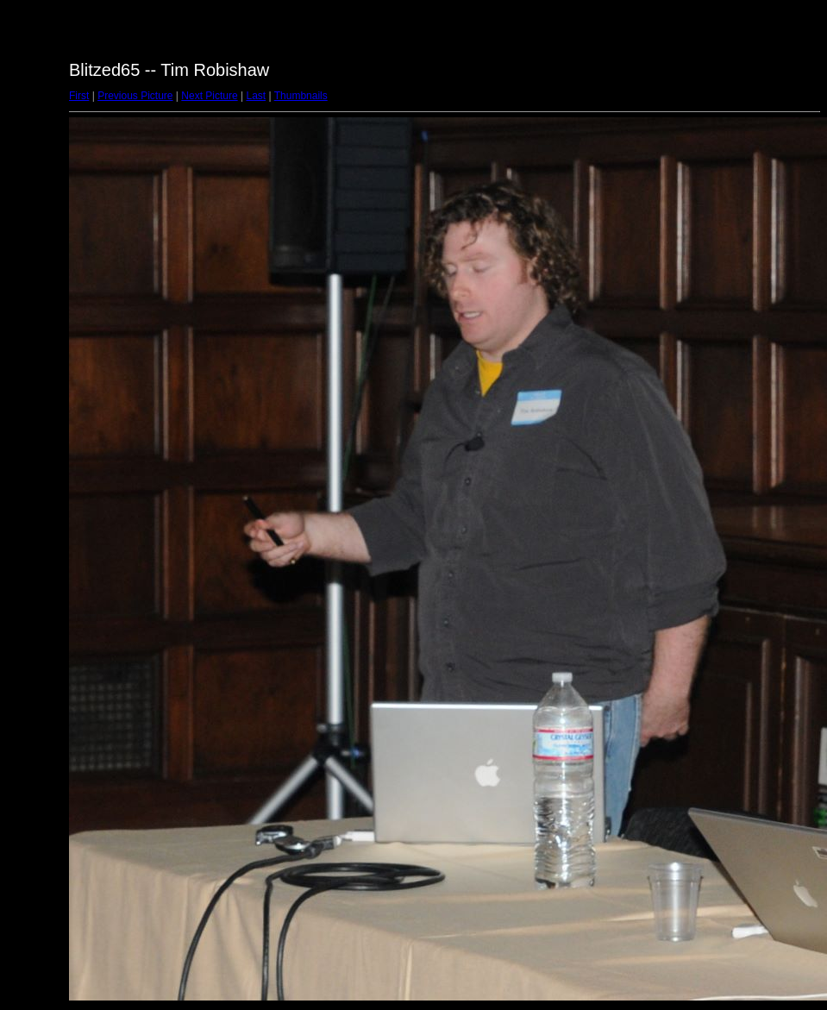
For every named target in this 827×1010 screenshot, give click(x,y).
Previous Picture (134, 96)
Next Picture (209, 96)
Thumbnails (301, 96)
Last (256, 96)
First (79, 96)
